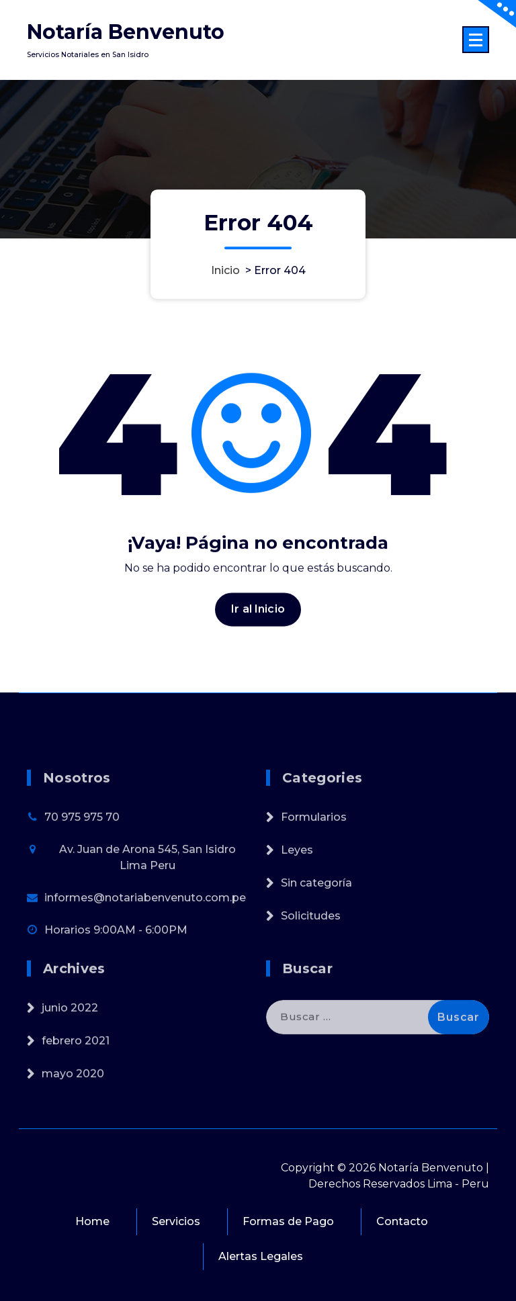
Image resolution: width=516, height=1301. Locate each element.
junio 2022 (70, 1036)
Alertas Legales (260, 1256)
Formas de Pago (288, 1221)
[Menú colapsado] (475, 39)
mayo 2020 (73, 1102)
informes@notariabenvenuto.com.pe (145, 938)
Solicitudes (311, 956)
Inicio (225, 270)
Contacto (402, 1221)
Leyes (297, 890)
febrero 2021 (76, 1069)
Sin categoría (316, 923)
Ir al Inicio (258, 619)
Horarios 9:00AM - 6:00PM (115, 970)
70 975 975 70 (82, 857)
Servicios (176, 1221)
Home (92, 1221)
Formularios (314, 857)
